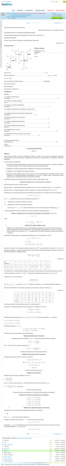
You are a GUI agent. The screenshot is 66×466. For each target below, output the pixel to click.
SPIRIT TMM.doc (7, 456)
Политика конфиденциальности (42, 464)
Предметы (20, 10)
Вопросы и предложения (17, 464)
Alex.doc (6, 450)
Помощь (2, 464)
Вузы (13, 10)
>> (62, 23)
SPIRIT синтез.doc (8, 458)
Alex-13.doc (6, 448)
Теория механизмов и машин (18, 16)
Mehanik (13, 13)
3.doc (5, 442)
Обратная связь (8, 464)
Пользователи (29, 10)
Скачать (57, 17)
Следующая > (57, 23)
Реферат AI (50, 10)
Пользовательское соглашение (29, 464)
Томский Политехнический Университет (21, 14)
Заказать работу (60, 10)
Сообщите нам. (42, 13)
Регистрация (8, 1)
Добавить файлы (40, 10)
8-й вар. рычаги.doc (8, 444)
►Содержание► (1, 44)
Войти (3, 1)
